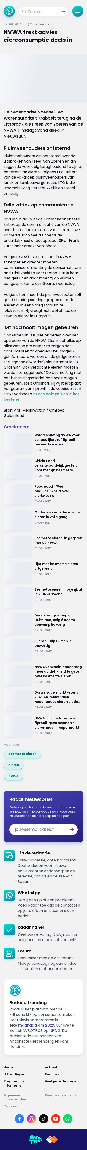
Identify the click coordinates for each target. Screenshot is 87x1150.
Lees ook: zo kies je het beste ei (41, 396)
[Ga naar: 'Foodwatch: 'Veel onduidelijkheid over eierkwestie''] (43, 494)
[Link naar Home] (23, 1067)
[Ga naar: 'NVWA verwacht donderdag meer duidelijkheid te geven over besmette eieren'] (43, 675)
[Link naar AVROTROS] (35, 1139)
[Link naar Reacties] (64, 1074)
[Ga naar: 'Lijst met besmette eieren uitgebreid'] (43, 572)
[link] (22, 754)
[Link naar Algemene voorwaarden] (23, 1097)
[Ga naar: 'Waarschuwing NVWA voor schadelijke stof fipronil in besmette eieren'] (43, 443)
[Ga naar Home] (9, 11)
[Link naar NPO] (52, 1139)
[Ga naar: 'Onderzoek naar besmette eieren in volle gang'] (43, 520)
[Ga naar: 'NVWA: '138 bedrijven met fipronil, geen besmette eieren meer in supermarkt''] (43, 726)
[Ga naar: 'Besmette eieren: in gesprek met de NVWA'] (43, 546)
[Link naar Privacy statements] (64, 1097)
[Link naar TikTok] (43, 1118)
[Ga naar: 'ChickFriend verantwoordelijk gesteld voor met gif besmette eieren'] (43, 469)
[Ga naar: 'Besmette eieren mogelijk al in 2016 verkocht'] (43, 597)
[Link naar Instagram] (31, 1118)
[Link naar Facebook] (19, 1118)
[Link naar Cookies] (43, 1106)
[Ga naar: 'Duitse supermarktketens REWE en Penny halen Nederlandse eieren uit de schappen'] (43, 700)
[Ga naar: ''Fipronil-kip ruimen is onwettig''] (43, 649)
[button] (63, 11)
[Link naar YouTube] (55, 1118)
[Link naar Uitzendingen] (23, 1074)
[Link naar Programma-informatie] (23, 1083)
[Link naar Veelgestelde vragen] (64, 1083)
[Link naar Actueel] (64, 1067)
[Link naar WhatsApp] (67, 1118)
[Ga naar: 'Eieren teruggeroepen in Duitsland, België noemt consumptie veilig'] (43, 623)
